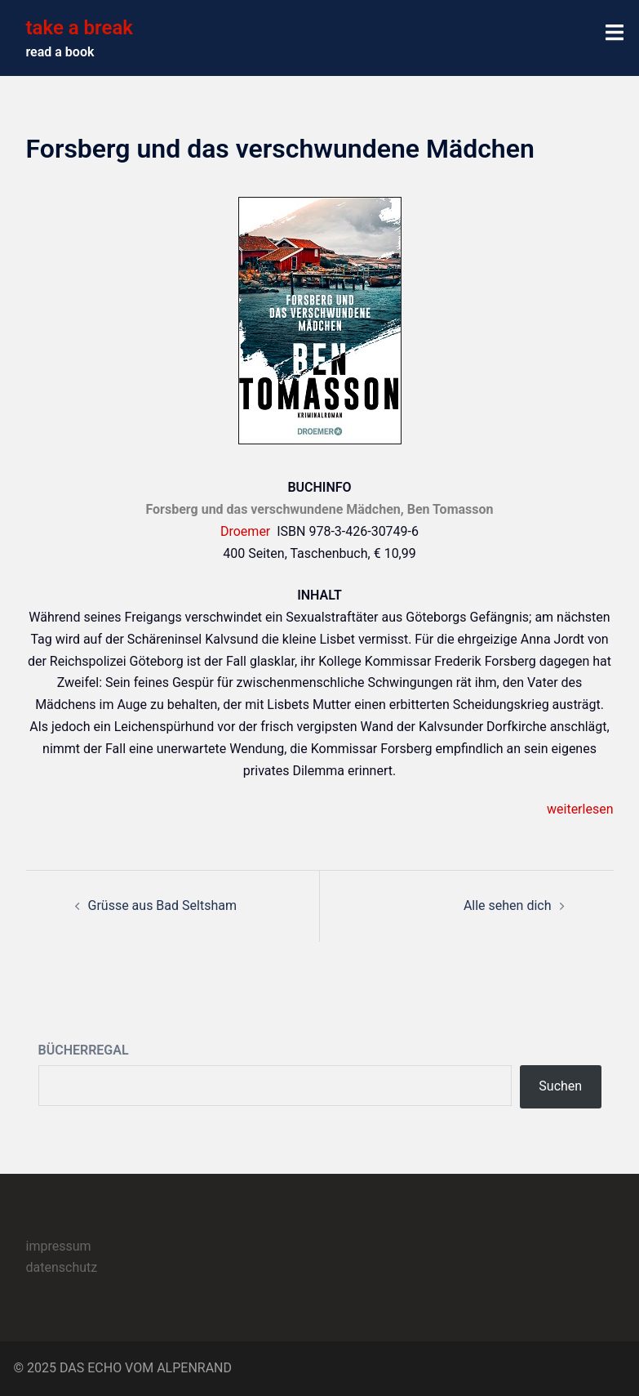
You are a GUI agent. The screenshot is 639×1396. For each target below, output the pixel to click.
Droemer (245, 531)
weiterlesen (580, 809)
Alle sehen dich (508, 905)
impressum (58, 1246)
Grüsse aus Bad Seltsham (162, 905)
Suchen (560, 1086)
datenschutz (62, 1267)
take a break (80, 27)
